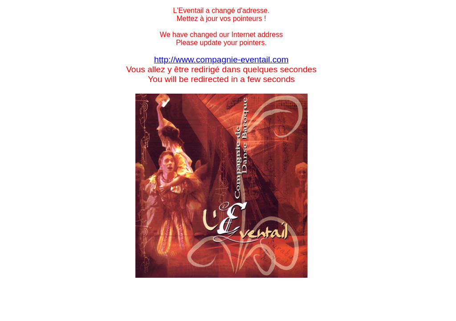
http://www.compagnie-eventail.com (221, 59)
